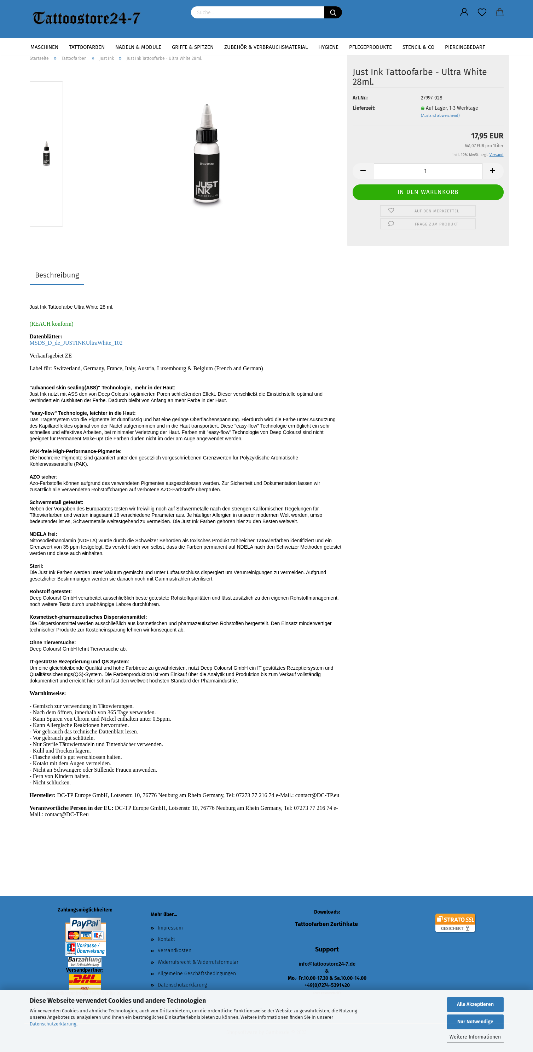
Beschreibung (57, 275)
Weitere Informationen (475, 1037)
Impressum (170, 928)
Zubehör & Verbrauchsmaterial (266, 47)
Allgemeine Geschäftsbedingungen (197, 974)
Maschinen (44, 47)
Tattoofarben (87, 47)
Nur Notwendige (475, 1022)
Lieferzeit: (364, 108)
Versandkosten (174, 951)
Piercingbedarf (465, 47)
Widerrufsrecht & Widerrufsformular (198, 962)
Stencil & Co (418, 47)
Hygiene (328, 47)
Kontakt (166, 939)
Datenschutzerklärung (53, 1024)
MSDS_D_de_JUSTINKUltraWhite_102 (76, 343)
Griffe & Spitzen (193, 47)
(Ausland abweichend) (440, 115)
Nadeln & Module (138, 47)
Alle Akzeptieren (475, 1004)
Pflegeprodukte (370, 47)
